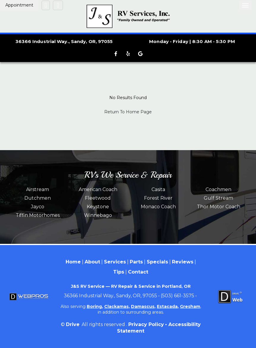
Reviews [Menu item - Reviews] (182, 262)
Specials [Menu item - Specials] (157, 262)
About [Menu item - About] (92, 262)
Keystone (98, 206)
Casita (158, 189)
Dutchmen (37, 198)
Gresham (190, 306)
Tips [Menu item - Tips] (118, 272)
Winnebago (98, 215)
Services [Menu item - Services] (115, 262)
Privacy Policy (146, 324)
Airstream (37, 189)
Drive (73, 324)
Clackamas (116, 306)
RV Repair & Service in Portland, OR (151, 286)
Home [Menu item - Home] (73, 262)
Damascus (142, 306)
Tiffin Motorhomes (38, 215)
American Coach (98, 189)
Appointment (19, 5)
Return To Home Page (128, 112)
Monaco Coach (158, 206)
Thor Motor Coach (218, 206)
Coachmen (218, 189)
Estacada (167, 306)
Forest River (158, 198)
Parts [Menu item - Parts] (136, 262)
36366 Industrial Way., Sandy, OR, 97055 (64, 41)
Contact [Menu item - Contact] (138, 272)
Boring (94, 306)
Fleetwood (98, 198)
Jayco (37, 206)
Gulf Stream (218, 198)
